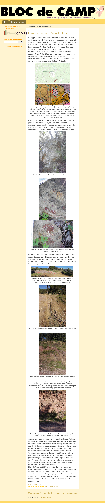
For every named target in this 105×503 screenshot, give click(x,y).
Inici (53, 493)
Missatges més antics (66, 493)
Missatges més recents (39, 493)
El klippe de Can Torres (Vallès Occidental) (48, 33)
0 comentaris (32, 484)
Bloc (5, 22)
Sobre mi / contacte (17, 22)
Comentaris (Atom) (45, 497)
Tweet (30, 31)
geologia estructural (51, 486)
